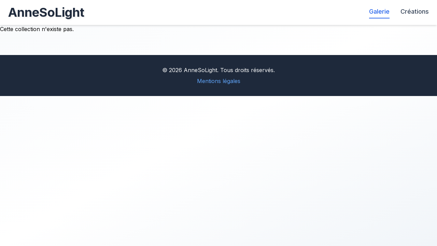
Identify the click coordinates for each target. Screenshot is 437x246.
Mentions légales (218, 81)
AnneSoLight (46, 12)
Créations (414, 11)
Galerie (379, 11)
